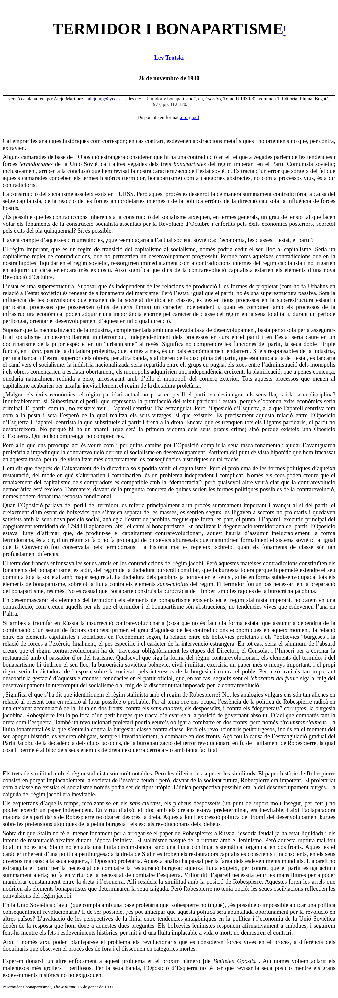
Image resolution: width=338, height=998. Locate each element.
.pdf (195, 117)
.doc (184, 117)
